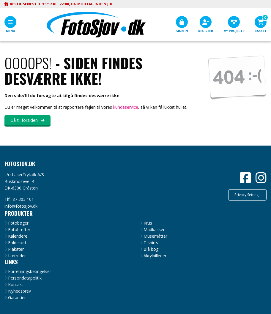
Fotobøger (18, 223)
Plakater (16, 249)
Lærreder (17, 256)
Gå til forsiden (24, 120)
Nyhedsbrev (19, 291)
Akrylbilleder (155, 256)
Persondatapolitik (25, 278)
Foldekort (17, 243)
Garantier (17, 298)
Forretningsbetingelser (29, 271)
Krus (148, 223)
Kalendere (17, 236)
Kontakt (15, 285)
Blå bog (151, 249)
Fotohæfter (19, 230)
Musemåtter (155, 236)
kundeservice (125, 107)
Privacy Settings (247, 194)
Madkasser (154, 230)
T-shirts (151, 243)
